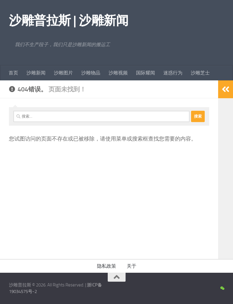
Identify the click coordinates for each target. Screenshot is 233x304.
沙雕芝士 (200, 73)
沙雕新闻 (36, 73)
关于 (131, 266)
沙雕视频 (118, 73)
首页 (13, 73)
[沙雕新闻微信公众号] (222, 288)
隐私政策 (106, 266)
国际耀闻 (145, 73)
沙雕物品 (90, 73)
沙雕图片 (63, 73)
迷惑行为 (172, 73)
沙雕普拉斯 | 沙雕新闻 (68, 20)
